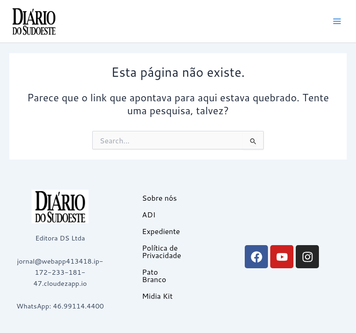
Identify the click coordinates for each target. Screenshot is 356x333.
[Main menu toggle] (337, 21)
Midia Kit (157, 295)
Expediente (161, 231)
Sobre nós (159, 197)
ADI (148, 214)
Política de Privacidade (161, 251)
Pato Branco (154, 275)
